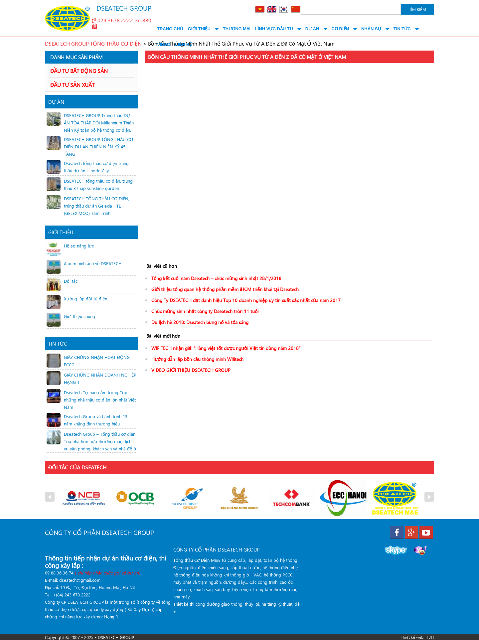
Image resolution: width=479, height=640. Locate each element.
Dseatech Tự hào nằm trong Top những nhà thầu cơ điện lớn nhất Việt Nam (100, 400)
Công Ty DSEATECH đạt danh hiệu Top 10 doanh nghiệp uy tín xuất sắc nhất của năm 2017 (246, 300)
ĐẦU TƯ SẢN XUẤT (72, 84)
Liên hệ (183, 44)
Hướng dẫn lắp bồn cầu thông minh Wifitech (197, 359)
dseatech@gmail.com (79, 580)
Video (163, 44)
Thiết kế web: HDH (417, 637)
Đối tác (71, 281)
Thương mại (236, 28)
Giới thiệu (199, 28)
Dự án (312, 28)
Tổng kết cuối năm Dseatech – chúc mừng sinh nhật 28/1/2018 (216, 278)
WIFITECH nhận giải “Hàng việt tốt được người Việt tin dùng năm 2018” (225, 348)
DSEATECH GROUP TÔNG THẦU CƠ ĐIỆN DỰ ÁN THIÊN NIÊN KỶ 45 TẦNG (98, 146)
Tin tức (402, 28)
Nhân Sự (371, 28)
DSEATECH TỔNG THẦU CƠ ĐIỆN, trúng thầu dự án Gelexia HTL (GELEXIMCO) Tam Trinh (96, 206)
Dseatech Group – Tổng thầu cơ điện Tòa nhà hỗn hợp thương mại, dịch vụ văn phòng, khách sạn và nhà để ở (100, 441)
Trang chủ (170, 28)
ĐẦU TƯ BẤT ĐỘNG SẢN (79, 70)
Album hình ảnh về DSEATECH (92, 263)
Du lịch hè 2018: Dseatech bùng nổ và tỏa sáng (199, 322)
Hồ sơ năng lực (79, 245)
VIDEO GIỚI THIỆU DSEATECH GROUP (191, 370)
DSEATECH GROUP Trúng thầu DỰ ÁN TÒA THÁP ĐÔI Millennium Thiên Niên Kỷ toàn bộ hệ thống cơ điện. (99, 122)
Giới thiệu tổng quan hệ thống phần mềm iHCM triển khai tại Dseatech (225, 289)
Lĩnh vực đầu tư (274, 28)
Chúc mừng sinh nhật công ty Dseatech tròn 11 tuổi (204, 311)
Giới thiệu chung (79, 316)
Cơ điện (340, 28)
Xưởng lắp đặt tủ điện (85, 298)
